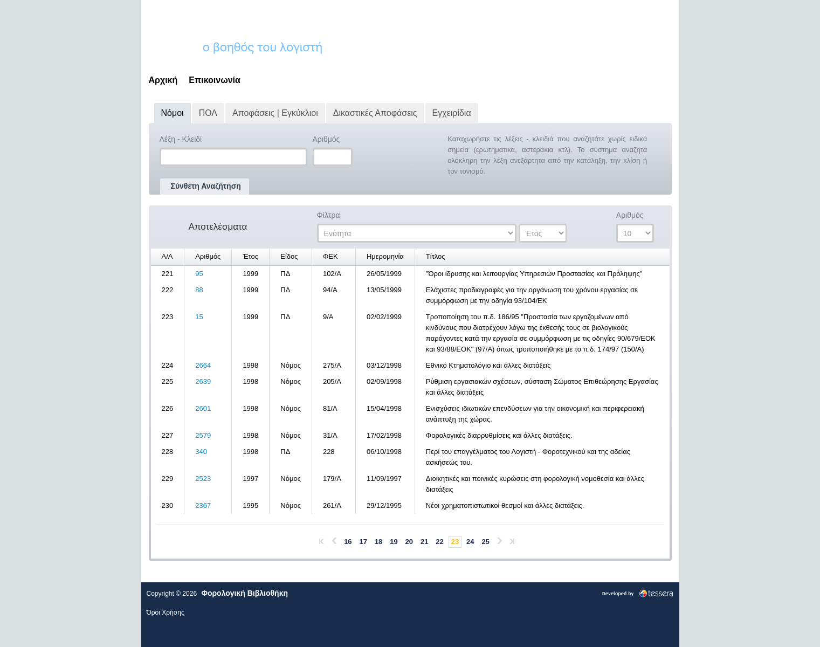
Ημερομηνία (385, 256)
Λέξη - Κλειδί (188, 140)
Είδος (289, 256)
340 (201, 452)
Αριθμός (334, 140)
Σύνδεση (613, 13)
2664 (203, 365)
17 (363, 542)
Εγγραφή (652, 13)
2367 (203, 505)
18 (378, 542)
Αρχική (163, 80)
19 (393, 542)
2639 (203, 381)
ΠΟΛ (208, 113)
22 (439, 542)
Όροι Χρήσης (165, 612)
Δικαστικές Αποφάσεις (375, 113)
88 (199, 290)
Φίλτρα (336, 216)
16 (348, 542)
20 (409, 542)
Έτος (250, 256)
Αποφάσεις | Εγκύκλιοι (275, 113)
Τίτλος (435, 256)
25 (485, 542)
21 (424, 542)
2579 (203, 435)
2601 (203, 408)
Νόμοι (172, 113)
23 (455, 542)
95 (199, 274)
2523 (203, 478)
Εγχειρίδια (451, 113)
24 (470, 542)
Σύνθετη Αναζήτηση (206, 186)
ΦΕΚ (330, 256)
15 (199, 317)
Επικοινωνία (214, 80)
